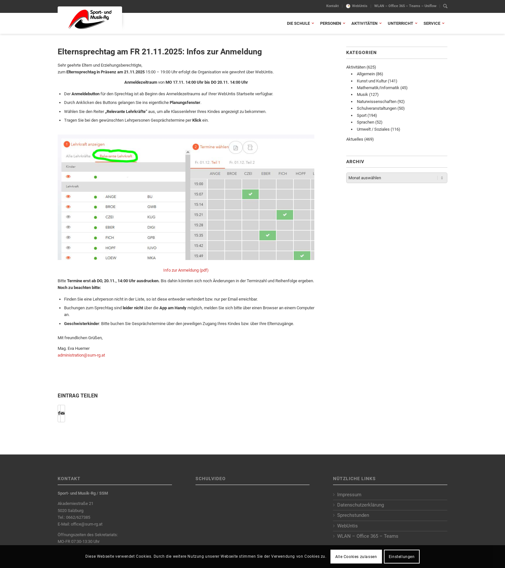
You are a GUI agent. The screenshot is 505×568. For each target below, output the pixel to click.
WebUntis (359, 6)
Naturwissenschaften (376, 101)
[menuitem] (332, 6)
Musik (362, 94)
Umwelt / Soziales (373, 129)
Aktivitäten (356, 67)
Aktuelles (354, 139)
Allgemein (366, 73)
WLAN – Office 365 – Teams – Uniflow (405, 6)
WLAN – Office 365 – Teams (367, 536)
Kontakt (332, 6)
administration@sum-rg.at (81, 355)
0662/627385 (78, 517)
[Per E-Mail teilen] (63, 413)
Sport (362, 115)
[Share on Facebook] (59, 413)
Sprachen (365, 122)
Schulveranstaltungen (376, 108)
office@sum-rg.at (86, 524)
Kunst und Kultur (372, 81)
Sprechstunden (353, 515)
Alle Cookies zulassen (356, 556)
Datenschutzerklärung (360, 505)
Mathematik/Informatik (378, 87)
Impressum (349, 495)
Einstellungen (402, 556)
